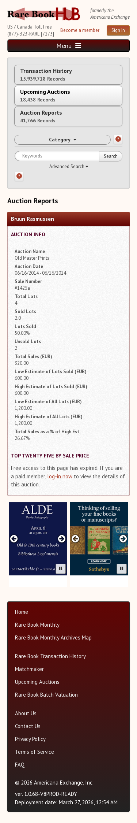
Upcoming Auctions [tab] (45, 95)
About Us (26, 713)
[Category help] (118, 139)
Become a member (79, 30)
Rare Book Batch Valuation (46, 694)
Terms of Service (34, 751)
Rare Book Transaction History (50, 656)
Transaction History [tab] (46, 74)
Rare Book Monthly (37, 624)
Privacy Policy (30, 738)
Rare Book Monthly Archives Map (53, 637)
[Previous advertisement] (14, 538)
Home (21, 611)
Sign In (118, 30)
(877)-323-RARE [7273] (30, 34)
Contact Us (28, 726)
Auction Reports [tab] (41, 116)
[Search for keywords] (68, 156)
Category (62, 139)
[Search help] (19, 176)
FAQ (19, 764)
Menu (68, 45)
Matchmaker (29, 669)
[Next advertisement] (62, 538)
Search (111, 156)
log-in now (59, 476)
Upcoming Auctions (37, 681)
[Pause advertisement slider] (61, 569)
